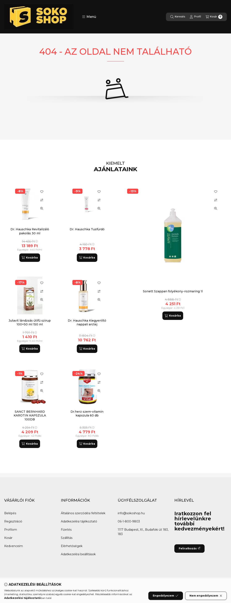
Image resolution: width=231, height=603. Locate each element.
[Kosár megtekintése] (214, 17)
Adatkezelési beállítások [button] (78, 554)
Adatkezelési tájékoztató (79, 521)
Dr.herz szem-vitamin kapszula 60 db (86, 413)
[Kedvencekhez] (215, 191)
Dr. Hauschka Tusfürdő (87, 229)
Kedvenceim (13, 546)
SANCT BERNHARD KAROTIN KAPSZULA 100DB (30, 415)
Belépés (10, 513)
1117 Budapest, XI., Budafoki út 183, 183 (143, 532)
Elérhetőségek (71, 546)
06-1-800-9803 (129, 521)
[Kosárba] (172, 315)
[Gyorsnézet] (215, 208)
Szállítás (66, 538)
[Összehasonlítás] (215, 200)
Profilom (10, 529)
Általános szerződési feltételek (83, 513)
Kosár (8, 538)
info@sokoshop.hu (131, 513)
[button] (89, 17)
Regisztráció (13, 521)
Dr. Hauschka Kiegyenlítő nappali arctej (87, 322)
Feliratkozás (189, 548)
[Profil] (195, 17)
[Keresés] (177, 17)
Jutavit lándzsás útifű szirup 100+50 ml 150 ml (30, 322)
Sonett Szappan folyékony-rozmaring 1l (173, 291)
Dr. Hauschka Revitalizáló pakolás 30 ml (29, 231)
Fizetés (66, 529)
